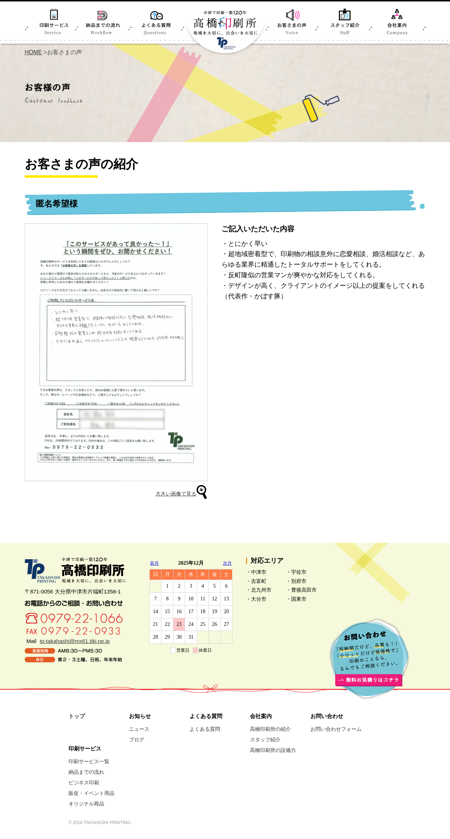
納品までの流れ (86, 772)
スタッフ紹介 (265, 739)
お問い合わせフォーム (335, 729)
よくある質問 (204, 729)
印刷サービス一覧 (89, 761)
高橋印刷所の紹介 (270, 729)
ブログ (136, 739)
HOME (33, 52)
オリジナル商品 (86, 804)
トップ (77, 716)
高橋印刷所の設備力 (273, 750)
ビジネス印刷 (84, 782)
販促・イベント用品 (91, 793)
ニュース (139, 729)
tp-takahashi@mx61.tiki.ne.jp (75, 641)
